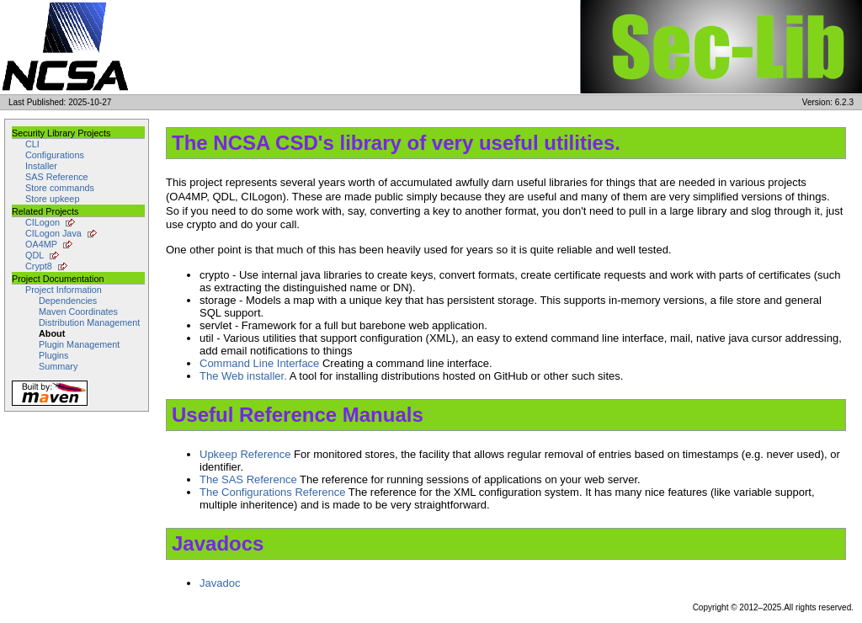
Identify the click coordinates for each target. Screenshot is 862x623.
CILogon (42, 222)
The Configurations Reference (272, 492)
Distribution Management (89, 322)
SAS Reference (56, 177)
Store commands (59, 188)
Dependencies (68, 301)
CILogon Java (53, 233)
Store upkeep (52, 199)
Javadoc (220, 583)
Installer (41, 166)
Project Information (63, 290)
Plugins (54, 355)
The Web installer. (243, 376)
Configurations (54, 155)
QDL (34, 255)
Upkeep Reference (245, 454)
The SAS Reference (248, 479)
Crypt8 (38, 266)
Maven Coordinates (78, 311)
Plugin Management (79, 344)
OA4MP (41, 244)
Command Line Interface (259, 363)
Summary (58, 366)
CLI (32, 144)
